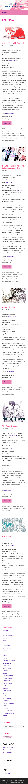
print (17, 138)
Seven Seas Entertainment (10, 750)
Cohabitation (6, 645)
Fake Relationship (8, 653)
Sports (4, 695)
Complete (20, 190)
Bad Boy (5, 638)
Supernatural (10, 394)
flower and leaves (17, 392)
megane (4, 618)
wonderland (14, 281)
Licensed (19, 129)
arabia (5, 389)
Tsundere (5, 708)
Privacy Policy (6, 773)
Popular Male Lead (8, 675)
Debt (3, 616)
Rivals (4, 685)
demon (15, 389)
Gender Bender (7, 663)
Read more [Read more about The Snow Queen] (7, 500)
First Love (5, 658)
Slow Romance (7, 690)
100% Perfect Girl (13, 435)
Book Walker (6, 764)
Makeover (5, 670)
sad (3, 510)
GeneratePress (19, 782)
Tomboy (5, 705)
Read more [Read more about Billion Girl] (7, 606)
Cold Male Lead (7, 648)
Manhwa (19, 506)
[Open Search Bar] (26, 12)
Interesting (9, 276)
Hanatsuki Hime (8, 307)
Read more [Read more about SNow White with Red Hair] (7, 123)
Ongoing (8, 138)
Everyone (13, 129)
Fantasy (21, 135)
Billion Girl (6, 536)
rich (9, 618)
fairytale (16, 135)
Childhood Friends (8, 643)
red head (22, 138)
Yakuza (5, 715)
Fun (24, 392)
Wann (10, 448)
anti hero (6, 508)
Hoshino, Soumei (11, 180)
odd (14, 276)
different (4, 135)
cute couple (18, 133)
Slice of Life (6, 688)
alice (5, 274)
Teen (17, 272)
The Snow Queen (9, 426)
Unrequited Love (7, 710)
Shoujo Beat (5, 131)
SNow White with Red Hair (13, 43)
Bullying (5, 640)
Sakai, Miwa (11, 546)
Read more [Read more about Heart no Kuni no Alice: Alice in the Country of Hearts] (7, 266)
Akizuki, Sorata (13, 55)
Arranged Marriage (14, 614)
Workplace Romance (8, 713)
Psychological (6, 279)
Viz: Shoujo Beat (7, 752)
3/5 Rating (7, 506)
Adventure (7, 133)
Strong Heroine (6, 140)
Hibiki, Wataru (12, 316)
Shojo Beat (11, 60)
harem (4, 276)
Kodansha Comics (8, 747)
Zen (12, 140)
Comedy (5, 650)
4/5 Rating (7, 129)
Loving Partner (7, 668)
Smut (4, 693)
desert (19, 389)
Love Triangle (6, 665)
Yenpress (5, 755)
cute (21, 614)
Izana (3, 138)
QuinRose (9, 182)
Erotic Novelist (14, 616)
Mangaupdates (10, 113)
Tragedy (7, 510)
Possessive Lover (7, 678)
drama (11, 508)
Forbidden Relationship (9, 660)
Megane (5, 673)
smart (22, 279)
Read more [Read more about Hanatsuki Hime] (7, 382)
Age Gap (5, 633)
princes (14, 138)
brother (12, 133)
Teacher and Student (8, 703)
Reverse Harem (15, 279)
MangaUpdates (7, 490)
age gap (6, 614)
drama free (11, 135)
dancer (10, 389)
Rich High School (7, 683)
